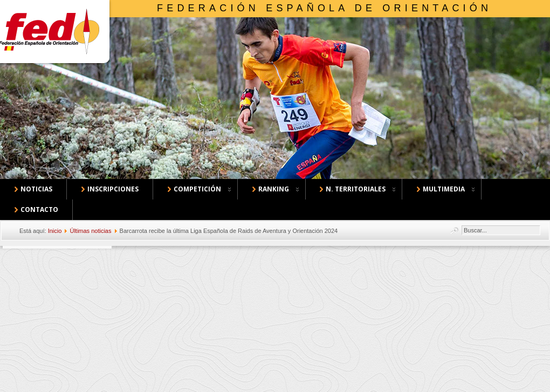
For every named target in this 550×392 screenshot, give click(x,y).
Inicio (55, 231)
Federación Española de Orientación (324, 8)
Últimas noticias (90, 231)
